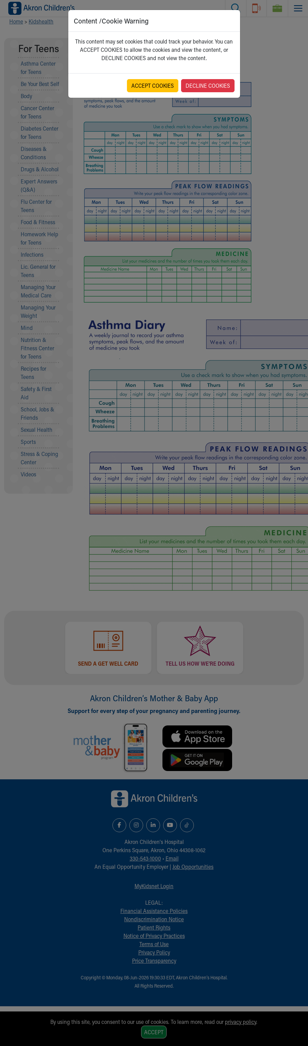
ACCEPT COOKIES (152, 85)
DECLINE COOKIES (208, 85)
